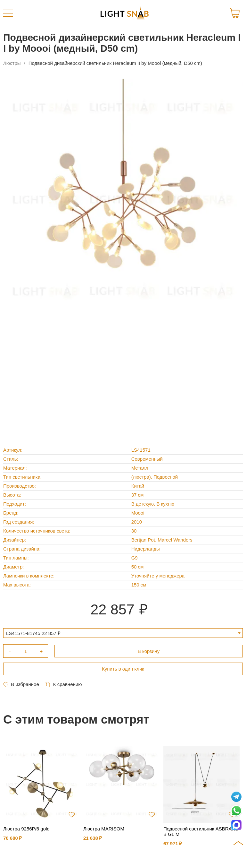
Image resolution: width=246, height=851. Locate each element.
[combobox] (123, 633)
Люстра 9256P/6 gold (26, 828)
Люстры (12, 63)
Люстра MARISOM (103, 828)
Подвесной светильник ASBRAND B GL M (201, 831)
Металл (139, 468)
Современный (147, 459)
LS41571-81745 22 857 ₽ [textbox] (33, 633)
